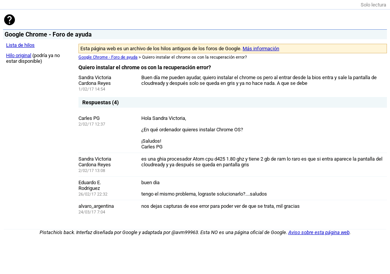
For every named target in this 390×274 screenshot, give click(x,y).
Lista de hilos (20, 45)
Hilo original (18, 55)
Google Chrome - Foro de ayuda (107, 57)
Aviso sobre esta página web (319, 232)
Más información (261, 48)
